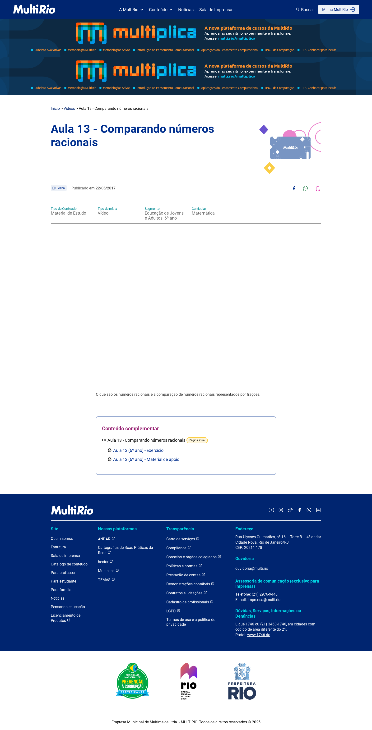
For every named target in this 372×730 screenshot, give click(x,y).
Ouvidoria (244, 558)
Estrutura (58, 547)
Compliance (178, 547)
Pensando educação (68, 607)
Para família (61, 590)
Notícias (186, 9)
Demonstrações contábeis (190, 583)
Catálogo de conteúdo (69, 564)
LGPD (173, 610)
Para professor (63, 572)
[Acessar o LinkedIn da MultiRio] (318, 510)
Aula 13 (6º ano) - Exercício (138, 450)
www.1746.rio (258, 635)
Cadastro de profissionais (190, 601)
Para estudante (63, 581)
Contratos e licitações (186, 592)
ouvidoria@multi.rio (251, 568)
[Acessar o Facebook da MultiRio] (299, 510)
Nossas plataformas (117, 528)
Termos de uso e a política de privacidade (190, 622)
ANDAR (106, 538)
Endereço (244, 528)
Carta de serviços (183, 538)
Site (54, 528)
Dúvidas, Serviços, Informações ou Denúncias (268, 613)
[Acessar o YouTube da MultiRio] (271, 510)
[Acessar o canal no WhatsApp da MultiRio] (309, 510)
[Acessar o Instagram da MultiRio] (281, 510)
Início (55, 108)
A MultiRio (131, 9)
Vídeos (69, 108)
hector (105, 561)
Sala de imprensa (65, 555)
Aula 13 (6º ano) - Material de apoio (146, 459)
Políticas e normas (184, 565)
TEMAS (106, 579)
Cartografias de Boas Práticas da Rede (125, 550)
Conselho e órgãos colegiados (193, 556)
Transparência (180, 528)
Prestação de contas (185, 574)
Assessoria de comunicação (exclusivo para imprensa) (277, 583)
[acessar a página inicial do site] (34, 9)
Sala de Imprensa (215, 9)
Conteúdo (160, 9)
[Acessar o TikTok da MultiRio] (290, 510)
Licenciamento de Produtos (65, 618)
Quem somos (62, 538)
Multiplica (108, 570)
